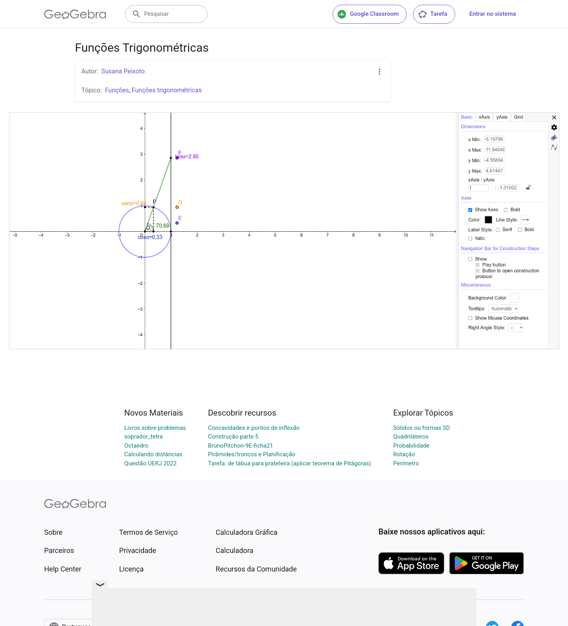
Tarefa (432, 14)
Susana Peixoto (123, 71)
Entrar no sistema (492, 13)
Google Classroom (368, 14)
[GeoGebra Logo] (75, 14)
